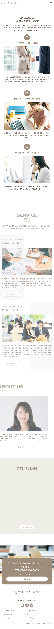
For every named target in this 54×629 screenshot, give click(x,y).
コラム (31, 614)
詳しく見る (10, 303)
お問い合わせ (27, 579)
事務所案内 (9, 614)
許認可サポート (33, 611)
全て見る (26, 536)
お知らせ (8, 618)
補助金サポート (10, 611)
